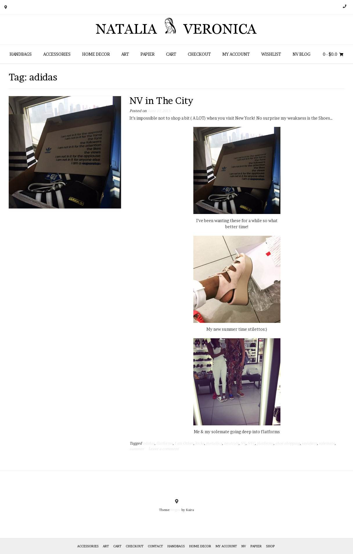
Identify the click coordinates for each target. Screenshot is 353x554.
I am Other (183, 443)
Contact (155, 546)
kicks (199, 443)
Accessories (57, 54)
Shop (270, 546)
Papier (147, 54)
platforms (265, 443)
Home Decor (96, 54)
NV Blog (301, 54)
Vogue (176, 510)
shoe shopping (287, 443)
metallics (214, 443)
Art (125, 54)
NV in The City (161, 100)
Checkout (199, 54)
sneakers (309, 443)
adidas (148, 443)
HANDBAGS (21, 54)
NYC (251, 443)
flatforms (164, 443)
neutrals (231, 443)
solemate (327, 443)
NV (243, 443)
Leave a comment (163, 449)
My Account (236, 54)
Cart (171, 54)
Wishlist (271, 54)
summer (136, 449)
